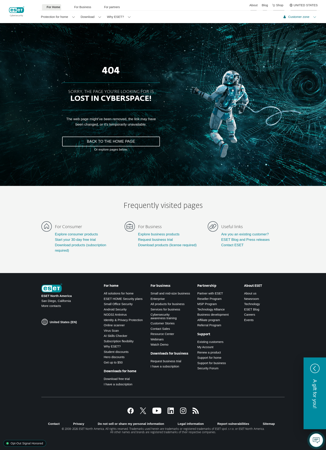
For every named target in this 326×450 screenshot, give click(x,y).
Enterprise (158, 298)
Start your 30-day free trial (75, 240)
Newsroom (251, 298)
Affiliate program (208, 320)
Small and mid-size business (170, 293)
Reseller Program (209, 298)
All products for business (167, 304)
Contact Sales (160, 328)
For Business (82, 7)
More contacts (51, 306)
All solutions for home (118, 293)
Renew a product (209, 352)
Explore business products (158, 234)
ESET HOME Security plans (123, 298)
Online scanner (114, 325)
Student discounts (116, 352)
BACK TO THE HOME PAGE (111, 141)
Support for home (209, 357)
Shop (277, 5)
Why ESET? (115, 17)
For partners (112, 7)
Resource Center (162, 334)
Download (88, 17)
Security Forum (208, 368)
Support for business (211, 363)
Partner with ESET (210, 293)
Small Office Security (118, 304)
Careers (249, 314)
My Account (205, 347)
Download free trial (117, 379)
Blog (265, 5)
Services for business (165, 309)
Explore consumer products (76, 234)
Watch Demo (159, 344)
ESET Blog (251, 309)
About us (250, 293)
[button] (315, 393)
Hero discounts (114, 357)
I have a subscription (118, 384)
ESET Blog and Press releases (245, 240)
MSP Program (207, 304)
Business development (213, 314)
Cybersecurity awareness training (164, 316)
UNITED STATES (304, 5)
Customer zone (296, 17)
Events (249, 320)
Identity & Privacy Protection (123, 320)
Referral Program (209, 325)
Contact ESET (232, 245)
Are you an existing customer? (245, 234)
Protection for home (54, 17)
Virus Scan (111, 330)
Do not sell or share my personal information (131, 423)
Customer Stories (163, 323)
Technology (252, 304)
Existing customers (210, 342)
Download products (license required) (167, 245)
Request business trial (155, 240)
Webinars (157, 339)
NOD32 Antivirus (115, 314)
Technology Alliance (211, 309)
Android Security (115, 309)
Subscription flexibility (118, 341)
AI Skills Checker (115, 336)
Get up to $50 (113, 362)
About (253, 5)
